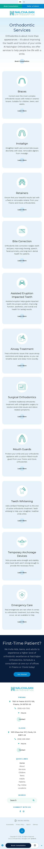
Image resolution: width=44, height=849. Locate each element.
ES (24, 2)
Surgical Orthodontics (22, 397)
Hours (23, 713)
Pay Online (22, 785)
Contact (22, 719)
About (22, 766)
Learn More (22, 111)
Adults (22, 779)
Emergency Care (22, 605)
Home (22, 763)
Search (28, 824)
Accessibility (10, 824)
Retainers (22, 193)
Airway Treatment (22, 349)
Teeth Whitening (22, 501)
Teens (22, 775)
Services (22, 769)
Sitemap (35, 824)
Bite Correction (22, 241)
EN (20, 2)
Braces (22, 91)
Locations (22, 788)
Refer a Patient (33, 6)
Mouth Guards (22, 449)
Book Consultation (11, 6)
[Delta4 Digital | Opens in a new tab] (22, 820)
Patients (22, 782)
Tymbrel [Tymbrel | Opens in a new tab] (33, 838)
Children (22, 772)
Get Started (22, 674)
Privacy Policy (20, 824)
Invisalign (22, 143)
